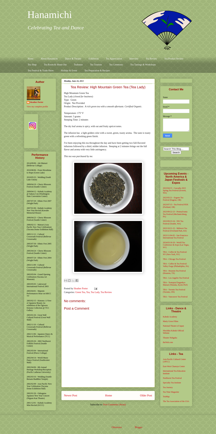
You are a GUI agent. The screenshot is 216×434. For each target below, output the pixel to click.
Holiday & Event (69, 70)
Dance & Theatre (73, 58)
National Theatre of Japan (173, 326)
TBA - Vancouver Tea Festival (175, 297)
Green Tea (80, 292)
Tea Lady (95, 292)
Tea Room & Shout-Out (55, 64)
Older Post (146, 395)
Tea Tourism (96, 64)
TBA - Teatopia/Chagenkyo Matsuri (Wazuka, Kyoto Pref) (175, 283)
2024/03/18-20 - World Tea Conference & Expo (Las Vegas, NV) (176, 245)
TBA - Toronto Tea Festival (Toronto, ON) (174, 290)
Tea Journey (168, 387)
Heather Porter (81, 288)
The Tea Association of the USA (176, 401)
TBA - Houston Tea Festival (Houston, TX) (174, 272)
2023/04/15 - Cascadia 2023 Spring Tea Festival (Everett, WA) (174, 190)
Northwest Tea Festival (172, 378)
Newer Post (70, 395)
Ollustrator (117, 427)
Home (31, 58)
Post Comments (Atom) (114, 404)
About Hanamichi (49, 58)
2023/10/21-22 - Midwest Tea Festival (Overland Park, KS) (175, 229)
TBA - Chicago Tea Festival (174, 259)
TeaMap (166, 396)
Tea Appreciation (114, 58)
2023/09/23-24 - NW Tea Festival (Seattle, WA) (173, 222)
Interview (134, 58)
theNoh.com (168, 342)
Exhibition (94, 58)
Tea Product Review (173, 58)
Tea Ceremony (116, 64)
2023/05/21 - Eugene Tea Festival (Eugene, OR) (173, 198)
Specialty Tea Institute (172, 382)
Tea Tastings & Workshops (143, 64)
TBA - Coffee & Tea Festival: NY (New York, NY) (175, 253)
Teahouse (78, 64)
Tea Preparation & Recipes (97, 70)
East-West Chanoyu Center (174, 366)
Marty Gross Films (170, 321)
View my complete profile (37, 106)
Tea (88, 292)
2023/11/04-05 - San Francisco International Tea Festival (175, 236)
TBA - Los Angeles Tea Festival (176, 278)
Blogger (138, 427)
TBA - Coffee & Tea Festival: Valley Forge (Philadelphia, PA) (176, 265)
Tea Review (151, 58)
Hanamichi (49, 14)
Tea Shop (32, 64)
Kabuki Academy (170, 317)
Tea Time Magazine (171, 392)
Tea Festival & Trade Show (41, 70)
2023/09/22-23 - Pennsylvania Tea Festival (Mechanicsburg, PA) (175, 214)
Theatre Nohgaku (170, 338)
